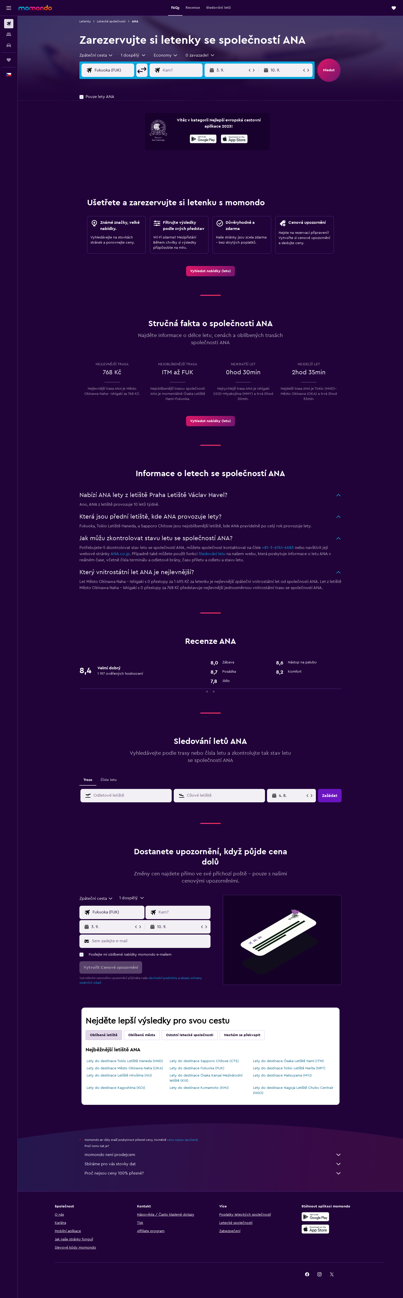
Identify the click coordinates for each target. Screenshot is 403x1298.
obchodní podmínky (163, 978)
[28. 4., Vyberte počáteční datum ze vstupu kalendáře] (292, 795)
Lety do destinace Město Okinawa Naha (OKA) (125, 1068)
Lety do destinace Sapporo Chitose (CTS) (204, 1061)
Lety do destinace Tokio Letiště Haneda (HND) (125, 1061)
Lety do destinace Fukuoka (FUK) (197, 1068)
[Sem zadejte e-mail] (150, 941)
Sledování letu (212, 554)
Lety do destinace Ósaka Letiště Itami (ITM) (288, 1061)
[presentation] (234, 139)
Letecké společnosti (111, 21)
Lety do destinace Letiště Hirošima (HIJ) (119, 1075)
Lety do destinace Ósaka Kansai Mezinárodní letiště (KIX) (206, 1078)
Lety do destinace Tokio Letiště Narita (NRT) (289, 1068)
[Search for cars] (8, 45)
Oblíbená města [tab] (141, 1035)
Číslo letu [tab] (108, 780)
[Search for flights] (8, 24)
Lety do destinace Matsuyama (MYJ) (282, 1075)
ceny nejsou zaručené (182, 1139)
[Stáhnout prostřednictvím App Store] (234, 139)
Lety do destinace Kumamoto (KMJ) (199, 1088)
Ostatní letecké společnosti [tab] (189, 1035)
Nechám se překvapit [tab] (242, 1035)
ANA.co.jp (120, 554)
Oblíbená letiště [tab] (103, 1035)
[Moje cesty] (8, 60)
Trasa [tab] (88, 780)
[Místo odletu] (118, 70)
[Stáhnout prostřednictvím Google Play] (203, 139)
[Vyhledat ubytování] (8, 34)
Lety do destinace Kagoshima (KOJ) (116, 1088)
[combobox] (96, 55)
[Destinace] (186, 70)
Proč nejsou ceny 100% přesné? (213, 1173)
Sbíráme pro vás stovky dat (213, 1164)
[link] (210, 271)
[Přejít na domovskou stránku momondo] (35, 7)
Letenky (85, 21)
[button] (8, 8)
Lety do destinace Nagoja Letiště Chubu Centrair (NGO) (293, 1090)
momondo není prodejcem (213, 1155)
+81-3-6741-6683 (278, 548)
